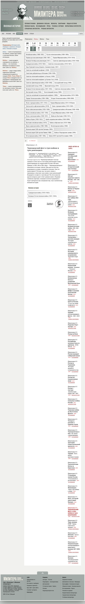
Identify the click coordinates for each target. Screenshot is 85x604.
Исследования (71, 161)
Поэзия (45, 588)
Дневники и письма (68, 581)
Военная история (12, 26)
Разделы (32, 585)
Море (18, 76)
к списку (32, 140)
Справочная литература (69, 595)
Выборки (19, 34)
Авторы (45, 579)
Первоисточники (67, 579)
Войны (5, 60)
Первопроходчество (48, 590)
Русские (8, 34)
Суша (14, 76)
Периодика (46, 581)
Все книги (33, 583)
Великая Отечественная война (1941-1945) (42, 196)
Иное (9, 77)
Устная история (47, 586)
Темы (4, 86)
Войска (5, 70)
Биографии (65, 584)
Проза (73, 588)
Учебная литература (68, 597)
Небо (9, 76)
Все (3, 34)
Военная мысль (76, 586)
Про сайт (32, 587)
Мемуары (77, 581)
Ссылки (32, 590)
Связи (26, 34)
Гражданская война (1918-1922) (39, 193)
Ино (14, 34)
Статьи (32, 34)
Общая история (66, 586)
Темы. (17, 90)
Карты (54, 586)
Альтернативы (54, 581)
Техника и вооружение (73, 182)
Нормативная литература (69, 593)
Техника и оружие (67, 590)
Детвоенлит (46, 584)
